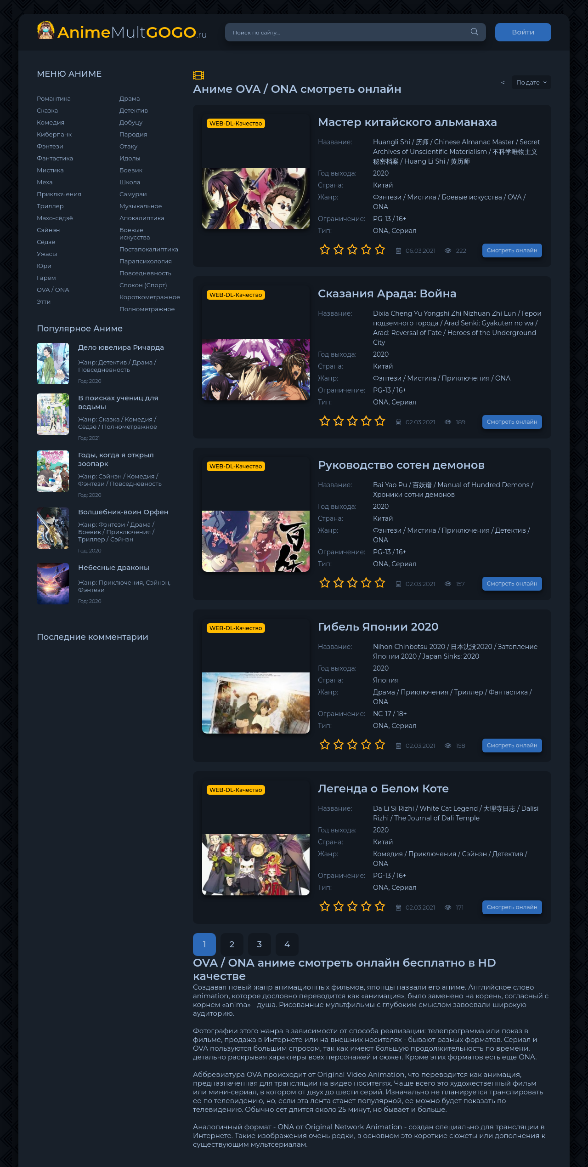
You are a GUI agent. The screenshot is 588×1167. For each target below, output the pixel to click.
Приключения (59, 194)
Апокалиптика (141, 218)
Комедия (50, 122)
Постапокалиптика (147, 249)
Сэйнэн (48, 229)
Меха (45, 182)
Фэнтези (50, 146)
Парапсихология (145, 261)
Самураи (133, 194)
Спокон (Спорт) (143, 285)
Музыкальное (140, 206)
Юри (44, 265)
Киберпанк (54, 134)
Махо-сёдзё (55, 218)
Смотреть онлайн (512, 240)
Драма (129, 98)
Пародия (133, 134)
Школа (130, 182)
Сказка (47, 110)
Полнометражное (147, 309)
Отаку (128, 146)
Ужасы (47, 253)
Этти (44, 301)
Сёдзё (46, 241)
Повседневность (145, 273)
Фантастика (55, 158)
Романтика (54, 98)
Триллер (50, 206)
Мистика (50, 170)
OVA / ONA (53, 289)
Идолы (130, 158)
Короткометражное (147, 297)
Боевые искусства (134, 233)
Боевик (130, 170)
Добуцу (130, 122)
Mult (132, 32)
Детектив (133, 110)
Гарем (46, 277)
